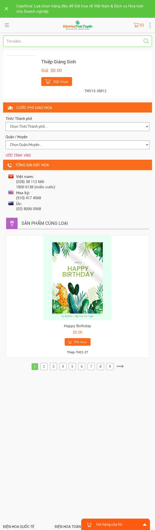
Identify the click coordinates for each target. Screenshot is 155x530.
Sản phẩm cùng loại (44, 223)
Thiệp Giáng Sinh (58, 61)
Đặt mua (56, 81)
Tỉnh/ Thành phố (19, 119)
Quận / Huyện (16, 137)
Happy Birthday (77, 326)
